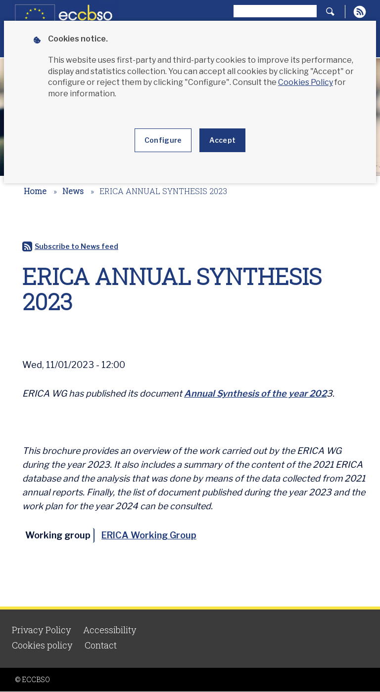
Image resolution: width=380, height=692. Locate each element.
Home (35, 191)
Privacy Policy (41, 630)
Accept (222, 140)
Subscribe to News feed (76, 246)
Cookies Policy (305, 82)
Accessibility (110, 630)
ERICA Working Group (148, 535)
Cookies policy (42, 645)
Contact (101, 645)
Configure (163, 140)
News (73, 191)
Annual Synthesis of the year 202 (255, 393)
